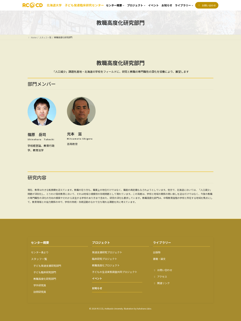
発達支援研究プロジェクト (107, 252)
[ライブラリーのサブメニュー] (184, 5)
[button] (206, 5)
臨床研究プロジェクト (104, 259)
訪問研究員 (38, 292)
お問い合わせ (162, 270)
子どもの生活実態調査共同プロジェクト (114, 272)
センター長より (40, 252)
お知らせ (97, 288)
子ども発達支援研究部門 (46, 265)
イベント (97, 278)
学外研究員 (38, 285)
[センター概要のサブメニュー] (115, 5)
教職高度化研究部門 (43, 278)
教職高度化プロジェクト (106, 265)
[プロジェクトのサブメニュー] (136, 5)
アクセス (160, 276)
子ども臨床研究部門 (43, 272)
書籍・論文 (159, 259)
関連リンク (161, 283)
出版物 (156, 252)
